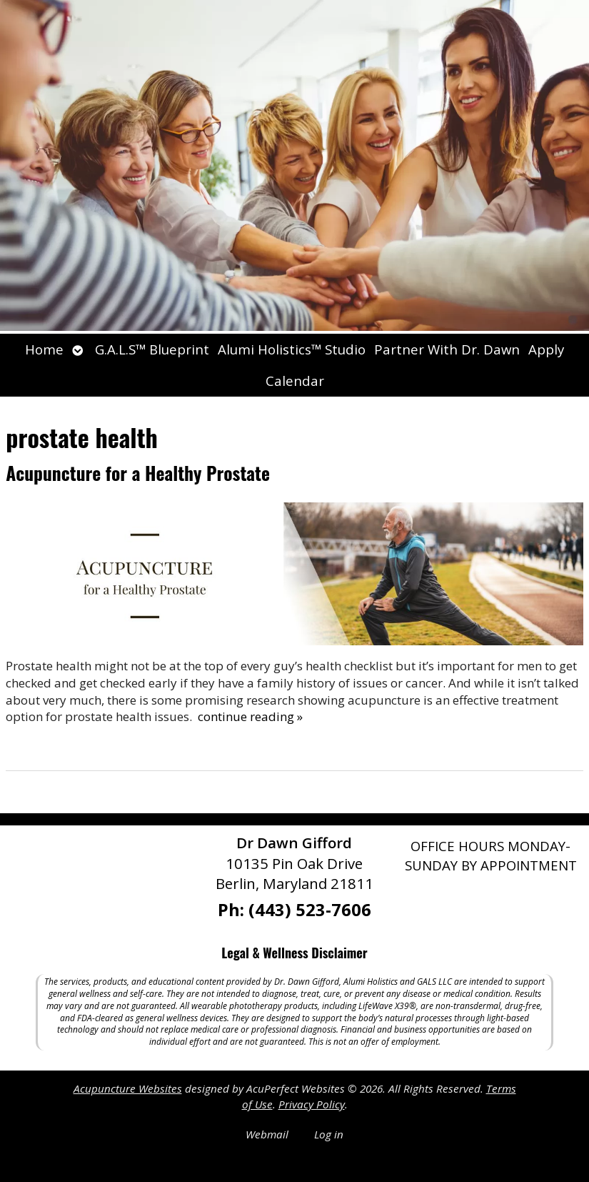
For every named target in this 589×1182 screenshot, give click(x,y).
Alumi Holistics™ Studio (292, 349)
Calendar (295, 380)
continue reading (250, 716)
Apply (546, 349)
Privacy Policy (311, 1104)
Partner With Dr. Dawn (447, 349)
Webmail (267, 1134)
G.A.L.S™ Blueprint (152, 349)
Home (44, 349)
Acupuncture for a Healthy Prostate (138, 473)
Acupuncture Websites (128, 1088)
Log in (328, 1134)
